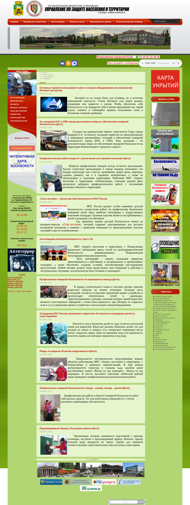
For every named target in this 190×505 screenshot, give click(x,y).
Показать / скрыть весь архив (19, 291)
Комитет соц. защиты (162, 314)
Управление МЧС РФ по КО (164, 308)
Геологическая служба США (164, 347)
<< (87, 459)
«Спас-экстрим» (71, 224)
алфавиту (47, 78)
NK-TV (156, 337)
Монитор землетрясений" (163, 349)
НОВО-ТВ (157, 332)
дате (45, 73)
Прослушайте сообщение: (122, 63)
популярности (49, 74)
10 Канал (157, 333)
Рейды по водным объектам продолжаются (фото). (68, 351)
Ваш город (158, 326)
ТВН (155, 335)
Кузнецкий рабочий (161, 330)
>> (98, 459)
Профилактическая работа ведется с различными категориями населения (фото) (85, 158)
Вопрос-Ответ (22, 138)
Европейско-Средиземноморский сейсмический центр (160, 343)
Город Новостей (160, 324)
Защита (70, 8)
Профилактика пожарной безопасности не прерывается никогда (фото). (80, 279)
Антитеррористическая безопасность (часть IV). (66, 239)
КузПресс (157, 328)
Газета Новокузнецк (161, 322)
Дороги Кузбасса (160, 316)
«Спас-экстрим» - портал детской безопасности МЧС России (73, 199)
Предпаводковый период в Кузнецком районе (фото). (70, 428)
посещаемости (49, 77)
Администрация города (162, 296)
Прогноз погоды (160, 339)
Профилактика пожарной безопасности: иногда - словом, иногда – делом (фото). (85, 388)
